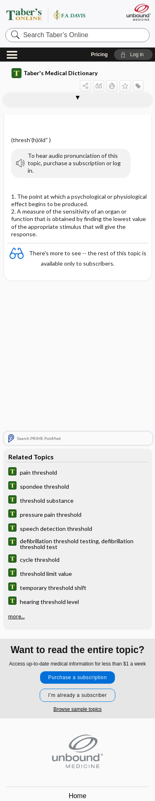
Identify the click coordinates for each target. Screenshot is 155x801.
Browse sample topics (77, 709)
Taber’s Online (55, 14)
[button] (133, 54)
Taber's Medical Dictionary (55, 73)
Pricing (99, 54)
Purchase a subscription (77, 677)
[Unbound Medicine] (138, 12)
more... (16, 616)
